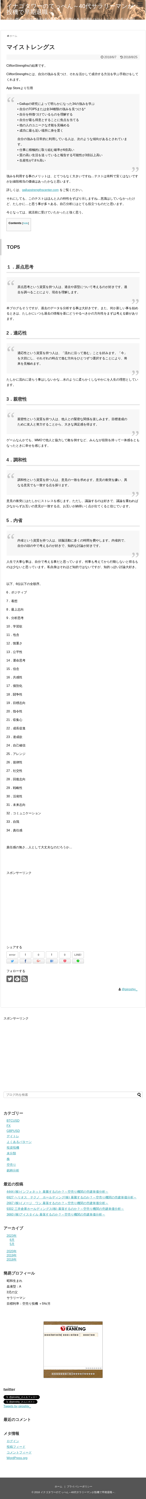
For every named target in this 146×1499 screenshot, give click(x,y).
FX (9, 1125)
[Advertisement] (39, 906)
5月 (12, 1244)
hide (25, 223)
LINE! (78, 954)
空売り (11, 1164)
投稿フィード (16, 1446)
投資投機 (13, 1147)
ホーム (58, 1486)
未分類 (11, 1153)
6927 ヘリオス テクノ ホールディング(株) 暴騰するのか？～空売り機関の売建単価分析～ (72, 1197)
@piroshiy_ (129, 989)
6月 (12, 1240)
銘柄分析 (13, 1170)
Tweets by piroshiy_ (17, 1406)
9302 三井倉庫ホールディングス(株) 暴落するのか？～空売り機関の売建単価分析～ (65, 1208)
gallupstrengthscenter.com (40, 190)
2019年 (12, 1255)
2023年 (12, 1235)
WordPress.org (17, 1458)
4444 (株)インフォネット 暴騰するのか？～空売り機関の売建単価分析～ (57, 1191)
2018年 (12, 1259)
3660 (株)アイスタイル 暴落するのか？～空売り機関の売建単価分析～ (56, 1214)
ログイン (13, 1441)
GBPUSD (13, 1131)
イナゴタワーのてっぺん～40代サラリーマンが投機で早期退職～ (70, 9)
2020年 (12, 1251)
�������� (94, 1368)
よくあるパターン (19, 1142)
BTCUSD (13, 1120)
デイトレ (13, 1136)
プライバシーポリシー (79, 1486)
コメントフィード (19, 1452)
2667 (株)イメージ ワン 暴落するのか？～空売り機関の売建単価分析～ (57, 1203)
